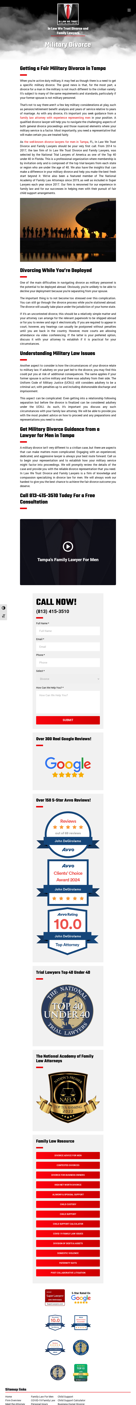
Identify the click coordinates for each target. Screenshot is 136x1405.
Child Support (68, 1214)
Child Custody (68, 1204)
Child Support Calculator (68, 1224)
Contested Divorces (68, 1165)
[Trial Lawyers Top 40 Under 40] (67, 1037)
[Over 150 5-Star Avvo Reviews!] (68, 857)
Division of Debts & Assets (68, 1243)
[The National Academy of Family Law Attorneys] (68, 1122)
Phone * (40, 655)
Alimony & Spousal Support (68, 1194)
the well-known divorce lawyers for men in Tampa (56, 142)
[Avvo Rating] (68, 956)
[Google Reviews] (68, 784)
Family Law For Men (42, 1396)
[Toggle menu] (129, 10)
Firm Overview (13, 1400)
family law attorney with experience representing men (55, 117)
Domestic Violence (68, 1253)
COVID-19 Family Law (43, 1400)
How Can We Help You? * (50, 687)
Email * (40, 639)
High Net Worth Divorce (68, 1185)
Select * (40, 671)
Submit (68, 720)
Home (8, 1396)
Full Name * (42, 623)
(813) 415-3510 (52, 611)
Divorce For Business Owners (68, 1175)
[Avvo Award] (68, 905)
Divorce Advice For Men (68, 1155)
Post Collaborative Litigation (68, 1273)
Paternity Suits (68, 1263)
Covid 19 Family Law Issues (68, 1233)
